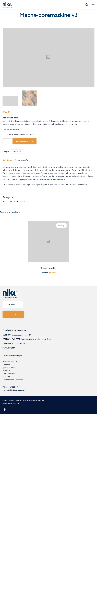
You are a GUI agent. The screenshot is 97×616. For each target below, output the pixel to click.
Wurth (31, 134)
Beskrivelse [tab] (7, 160)
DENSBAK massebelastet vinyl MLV (17, 335)
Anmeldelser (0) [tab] (21, 160)
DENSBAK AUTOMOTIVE (14, 343)
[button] (13, 304)
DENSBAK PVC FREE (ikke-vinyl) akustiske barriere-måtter (27, 339)
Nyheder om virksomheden (14, 201)
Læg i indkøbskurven (24, 141)
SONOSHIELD (9, 348)
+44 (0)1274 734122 (14, 387)
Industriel (17, 151)
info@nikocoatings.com (16, 390)
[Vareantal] (7, 141)
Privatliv (18, 400)
